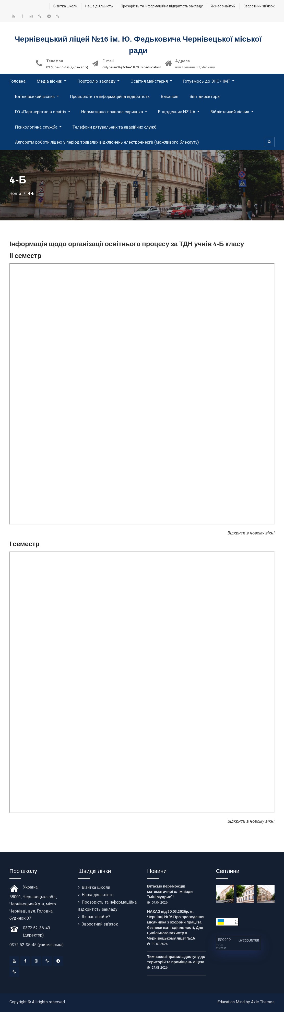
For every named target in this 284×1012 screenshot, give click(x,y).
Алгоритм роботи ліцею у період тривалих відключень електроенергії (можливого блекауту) (107, 142)
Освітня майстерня (149, 81)
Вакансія (169, 96)
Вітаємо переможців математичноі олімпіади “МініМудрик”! (170, 891)
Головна (17, 81)
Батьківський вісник (35, 96)
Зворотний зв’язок (259, 6)
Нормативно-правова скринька (112, 111)
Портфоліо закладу (96, 81)
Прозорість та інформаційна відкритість (110, 96)
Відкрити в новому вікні (251, 821)
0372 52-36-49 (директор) (67, 67)
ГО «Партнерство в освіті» (40, 111)
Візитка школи (65, 6)
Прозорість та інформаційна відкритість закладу (162, 6)
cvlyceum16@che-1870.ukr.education (131, 67)
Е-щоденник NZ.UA (176, 111)
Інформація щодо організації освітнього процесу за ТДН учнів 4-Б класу (126, 244)
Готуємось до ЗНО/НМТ (206, 81)
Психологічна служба (36, 127)
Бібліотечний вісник (229, 111)
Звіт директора (205, 96)
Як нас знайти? (223, 6)
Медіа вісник (49, 81)
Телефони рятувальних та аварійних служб (115, 127)
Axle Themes (263, 1001)
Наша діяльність (99, 6)
